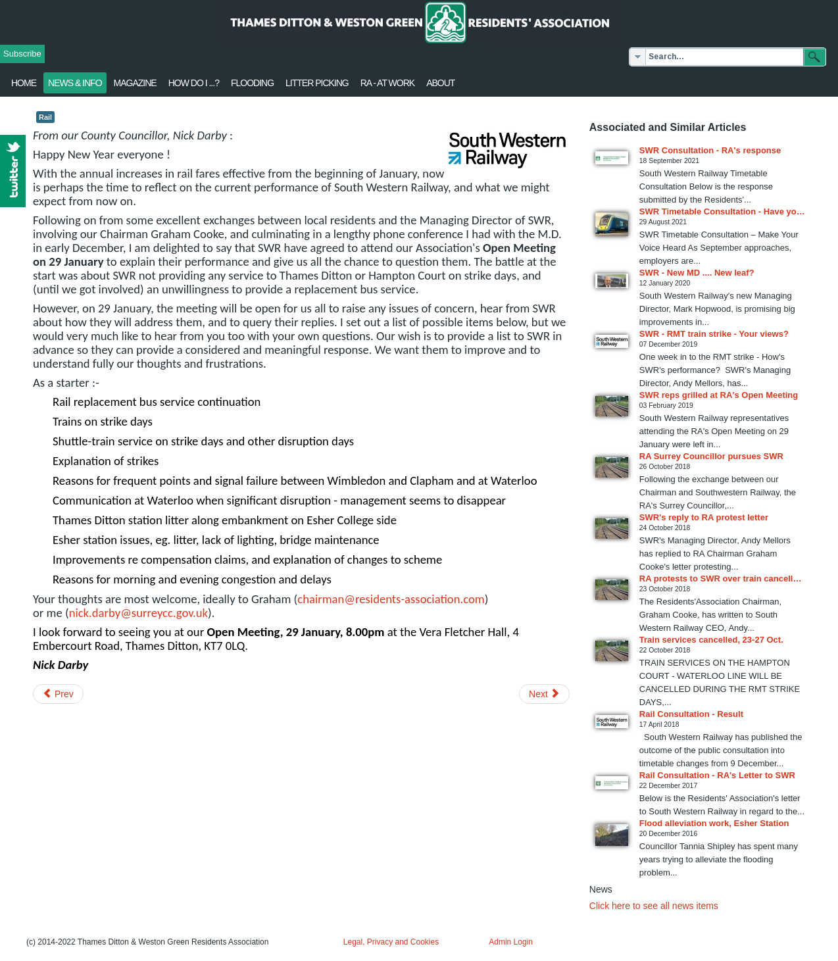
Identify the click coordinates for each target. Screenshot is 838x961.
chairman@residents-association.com (390, 598)
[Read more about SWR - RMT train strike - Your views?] (611, 341)
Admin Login (511, 942)
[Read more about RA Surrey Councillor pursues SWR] (611, 467)
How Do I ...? (193, 83)
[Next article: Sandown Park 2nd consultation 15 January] (544, 694)
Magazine (135, 83)
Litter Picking (317, 83)
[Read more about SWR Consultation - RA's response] (611, 157)
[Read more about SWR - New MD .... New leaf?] (611, 281)
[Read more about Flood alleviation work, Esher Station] (611, 835)
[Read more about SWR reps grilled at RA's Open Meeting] (611, 406)
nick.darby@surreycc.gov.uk (138, 612)
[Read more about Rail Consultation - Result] (611, 721)
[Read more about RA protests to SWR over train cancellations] (611, 589)
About (440, 83)
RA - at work (387, 83)
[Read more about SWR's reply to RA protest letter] (611, 528)
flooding (252, 83)
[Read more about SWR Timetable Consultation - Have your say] (611, 224)
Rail (45, 117)
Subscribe (22, 54)
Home (23, 83)
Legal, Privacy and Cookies (391, 942)
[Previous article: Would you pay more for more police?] (58, 694)
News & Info (75, 83)
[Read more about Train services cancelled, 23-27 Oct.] (611, 651)
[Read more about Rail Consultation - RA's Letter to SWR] (611, 782)
